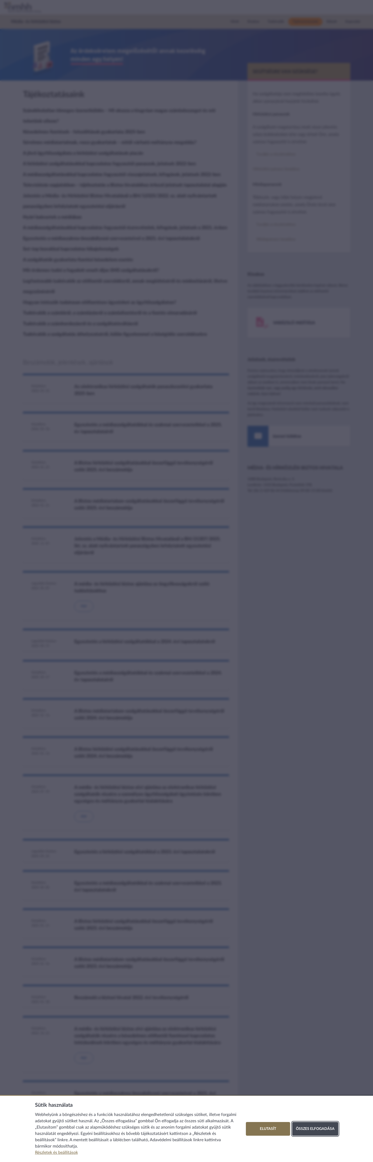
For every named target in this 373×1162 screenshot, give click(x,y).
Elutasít (268, 1129)
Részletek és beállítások (56, 1152)
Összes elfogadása (315, 1129)
